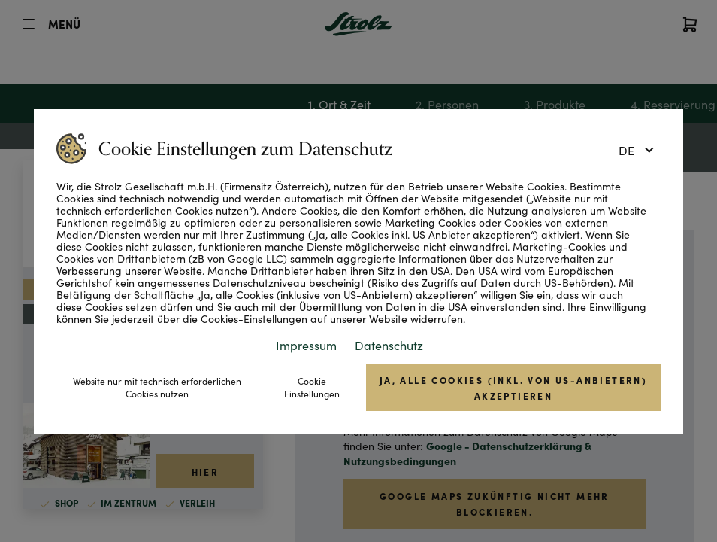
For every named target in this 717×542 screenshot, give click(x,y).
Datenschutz (389, 344)
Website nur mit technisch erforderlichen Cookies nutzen (157, 387)
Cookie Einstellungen (312, 387)
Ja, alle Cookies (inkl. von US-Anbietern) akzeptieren (513, 387)
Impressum (306, 344)
